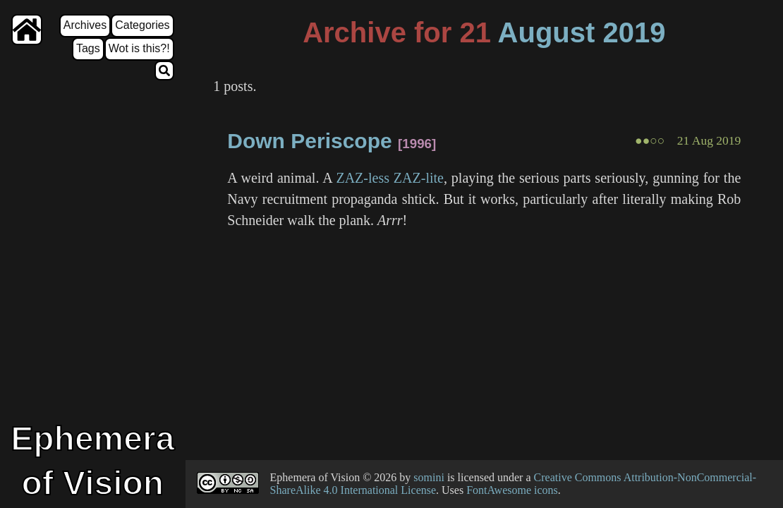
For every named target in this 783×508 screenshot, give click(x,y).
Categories (142, 25)
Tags (88, 48)
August (546, 32)
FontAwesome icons (512, 490)
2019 (633, 32)
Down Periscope (309, 140)
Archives (85, 25)
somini (428, 477)
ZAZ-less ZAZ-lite (390, 178)
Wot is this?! (139, 48)
